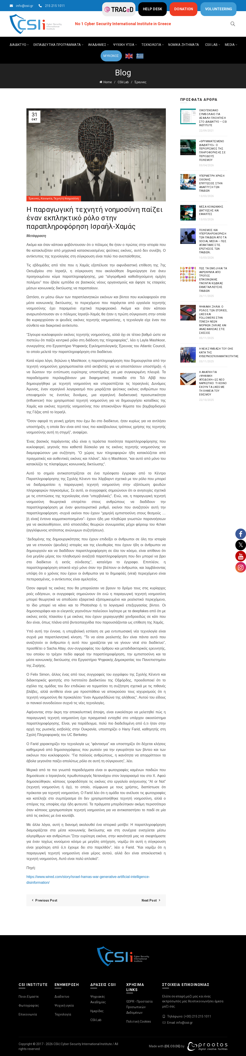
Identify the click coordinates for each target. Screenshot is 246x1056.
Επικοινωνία (28, 1014)
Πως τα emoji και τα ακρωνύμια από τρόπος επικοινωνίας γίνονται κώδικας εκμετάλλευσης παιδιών (213, 279)
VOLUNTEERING (218, 9)
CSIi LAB (211, 45)
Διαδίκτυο (62, 996)
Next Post (149, 900)
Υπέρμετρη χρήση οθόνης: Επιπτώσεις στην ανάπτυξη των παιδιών (212, 183)
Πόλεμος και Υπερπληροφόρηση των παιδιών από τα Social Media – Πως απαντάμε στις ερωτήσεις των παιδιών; (212, 241)
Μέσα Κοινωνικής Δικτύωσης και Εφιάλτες (211, 210)
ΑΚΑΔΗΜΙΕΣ (97, 45)
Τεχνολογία (63, 1014)
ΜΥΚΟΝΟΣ (111, 56)
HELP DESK (152, 9)
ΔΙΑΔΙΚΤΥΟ (18, 45)
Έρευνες (141, 82)
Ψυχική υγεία (64, 1005)
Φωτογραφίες (29, 1005)
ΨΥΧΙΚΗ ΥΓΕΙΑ (123, 45)
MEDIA (230, 45)
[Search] (232, 23)
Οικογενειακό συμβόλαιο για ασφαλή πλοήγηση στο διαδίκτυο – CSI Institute (213, 118)
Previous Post (46, 900)
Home (107, 82)
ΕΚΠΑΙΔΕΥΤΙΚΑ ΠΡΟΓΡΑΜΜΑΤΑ (57, 45)
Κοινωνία (46, 198)
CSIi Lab (123, 82)
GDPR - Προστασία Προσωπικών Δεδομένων (139, 1007)
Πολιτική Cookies (138, 1021)
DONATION (183, 9)
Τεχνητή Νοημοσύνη (66, 198)
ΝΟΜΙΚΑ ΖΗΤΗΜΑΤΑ (183, 45)
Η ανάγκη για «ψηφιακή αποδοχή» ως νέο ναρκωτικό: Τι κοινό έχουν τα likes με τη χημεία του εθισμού (213, 383)
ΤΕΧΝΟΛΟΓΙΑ (151, 45)
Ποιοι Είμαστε (29, 996)
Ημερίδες (97, 1011)
